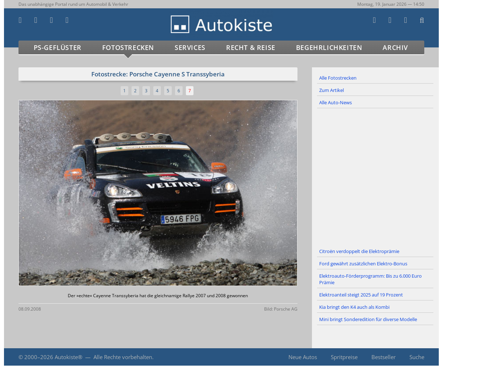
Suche (416, 357)
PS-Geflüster (58, 47)
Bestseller (383, 357)
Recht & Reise (250, 47)
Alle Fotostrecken (338, 78)
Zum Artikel (331, 90)
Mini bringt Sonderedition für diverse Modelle (368, 319)
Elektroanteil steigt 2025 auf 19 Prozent (361, 294)
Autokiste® (68, 357)
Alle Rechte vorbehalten (122, 357)
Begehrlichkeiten (329, 47)
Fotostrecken (128, 47)
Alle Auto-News (335, 102)
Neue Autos (302, 357)
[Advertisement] (375, 177)
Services (190, 47)
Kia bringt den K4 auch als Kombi (354, 307)
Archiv (395, 47)
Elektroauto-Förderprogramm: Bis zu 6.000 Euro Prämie (370, 279)
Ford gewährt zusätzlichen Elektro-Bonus (363, 263)
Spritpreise (344, 357)
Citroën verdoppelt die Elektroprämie (359, 251)
